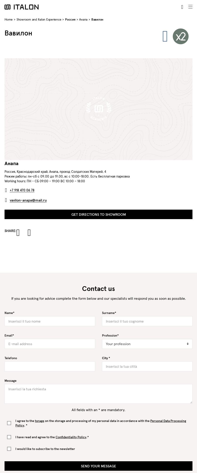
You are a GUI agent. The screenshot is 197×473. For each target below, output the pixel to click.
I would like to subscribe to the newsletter (45, 449)
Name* (10, 313)
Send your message (98, 466)
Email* (9, 335)
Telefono (11, 358)
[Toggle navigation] (190, 7)
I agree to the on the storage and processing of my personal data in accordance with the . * (100, 423)
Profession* (110, 335)
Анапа (83, 19)
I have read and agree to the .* (52, 437)
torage (39, 421)
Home (9, 19)
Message (11, 381)
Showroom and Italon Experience (39, 19)
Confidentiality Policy (71, 437)
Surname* (109, 313)
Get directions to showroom (98, 214)
